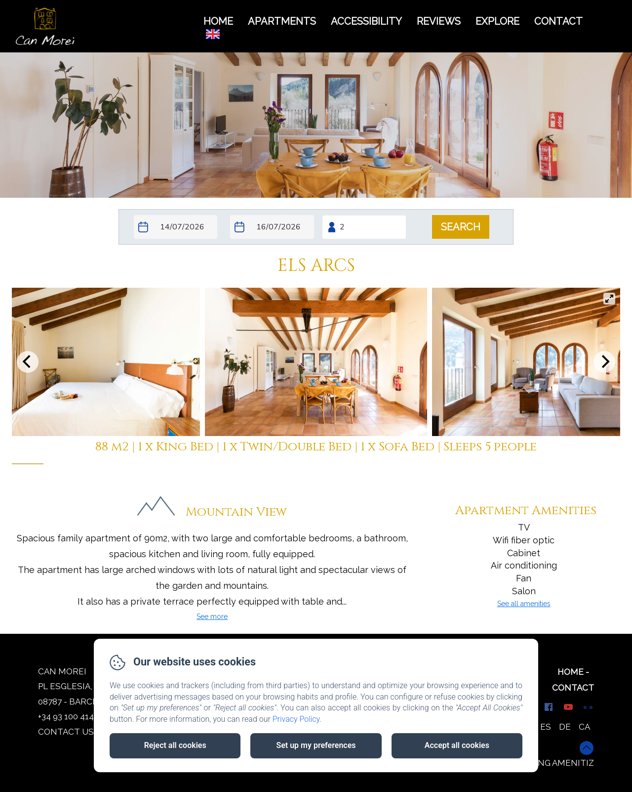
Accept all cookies (457, 745)
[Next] (604, 362)
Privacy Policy (296, 719)
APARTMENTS (282, 21)
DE (565, 727)
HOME (218, 21)
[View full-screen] (609, 299)
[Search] (460, 227)
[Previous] (28, 362)
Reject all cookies (175, 745)
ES (545, 727)
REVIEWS (439, 21)
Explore (497, 21)
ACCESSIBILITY (366, 21)
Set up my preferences (316, 745)
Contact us (66, 732)
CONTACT (558, 21)
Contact (573, 688)
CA (584, 727)
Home (570, 672)
